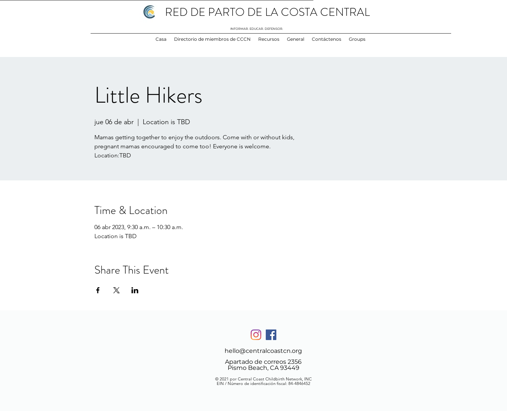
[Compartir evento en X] (116, 290)
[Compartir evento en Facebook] (98, 290)
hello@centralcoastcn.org (263, 350)
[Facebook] (271, 334)
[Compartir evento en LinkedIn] (135, 290)
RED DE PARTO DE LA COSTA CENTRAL (267, 12)
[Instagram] (256, 334)
